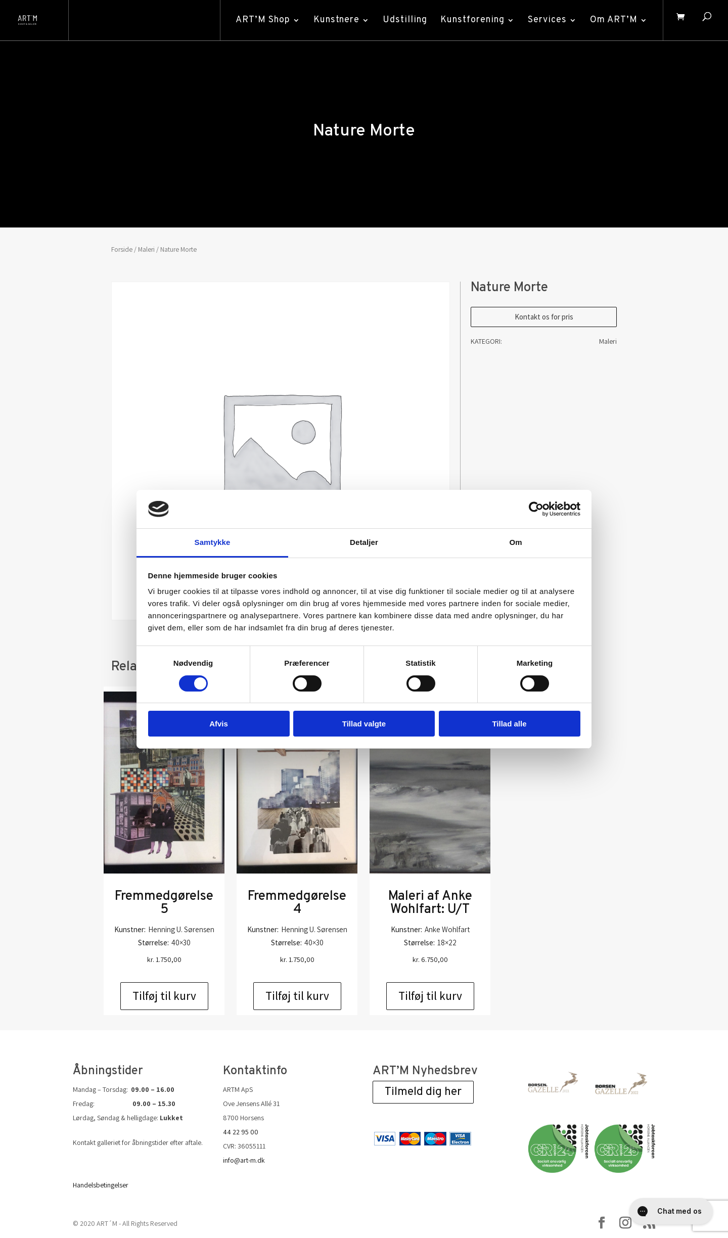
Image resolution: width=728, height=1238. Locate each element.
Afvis (218, 723)
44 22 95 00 (240, 1131)
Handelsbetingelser (100, 1184)
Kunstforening (468, 20)
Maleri (146, 249)
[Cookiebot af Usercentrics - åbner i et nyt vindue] (536, 509)
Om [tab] (515, 542)
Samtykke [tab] (213, 542)
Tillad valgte (364, 723)
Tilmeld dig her (423, 1092)
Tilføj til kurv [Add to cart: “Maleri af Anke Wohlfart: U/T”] (430, 995)
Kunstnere (332, 20)
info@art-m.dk (244, 1160)
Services (543, 20)
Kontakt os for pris (544, 317)
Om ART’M (609, 20)
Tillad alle (509, 723)
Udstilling (401, 20)
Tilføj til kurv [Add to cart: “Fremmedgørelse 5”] (164, 995)
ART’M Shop (259, 20)
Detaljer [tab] (364, 542)
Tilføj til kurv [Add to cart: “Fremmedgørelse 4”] (297, 995)
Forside (121, 249)
